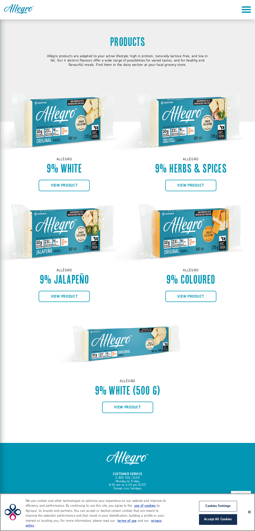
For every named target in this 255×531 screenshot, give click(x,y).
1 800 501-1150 (127, 477)
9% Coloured (190, 279)
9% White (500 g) (127, 390)
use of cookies (145, 506)
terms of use (127, 521)
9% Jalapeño (64, 279)
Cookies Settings (217, 506)
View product (64, 185)
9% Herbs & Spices (191, 168)
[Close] (249, 512)
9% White (64, 168)
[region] (127, 512)
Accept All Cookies (218, 519)
